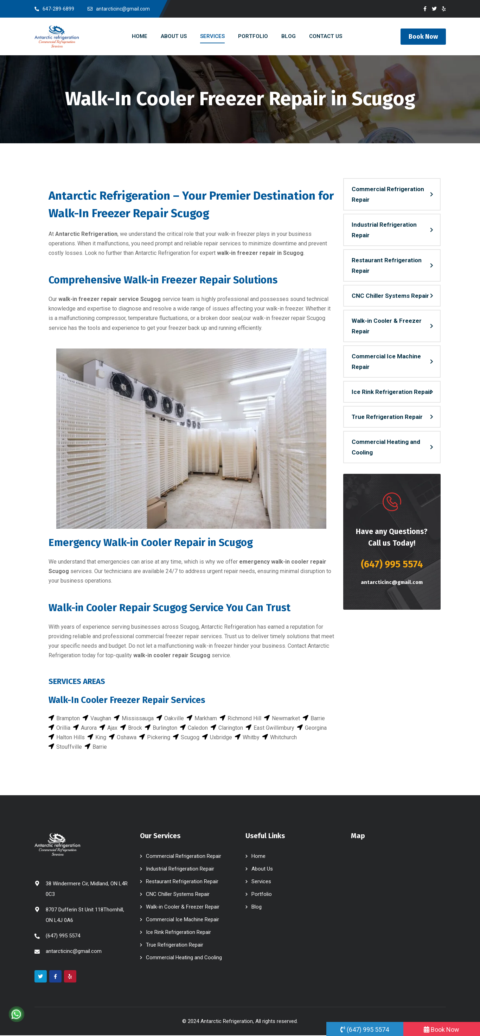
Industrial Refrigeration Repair (384, 230)
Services (261, 882)
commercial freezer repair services (178, 636)
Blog (256, 907)
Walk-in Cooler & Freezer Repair (387, 326)
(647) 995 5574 (392, 564)
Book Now (423, 36)
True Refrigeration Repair (387, 417)
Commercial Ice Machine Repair (386, 362)
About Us (262, 869)
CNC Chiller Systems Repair (390, 296)
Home (258, 857)
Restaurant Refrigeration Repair (387, 266)
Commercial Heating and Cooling (386, 447)
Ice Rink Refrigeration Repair (392, 392)
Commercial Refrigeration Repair (388, 194)
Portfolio (261, 895)
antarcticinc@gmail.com (392, 582)
